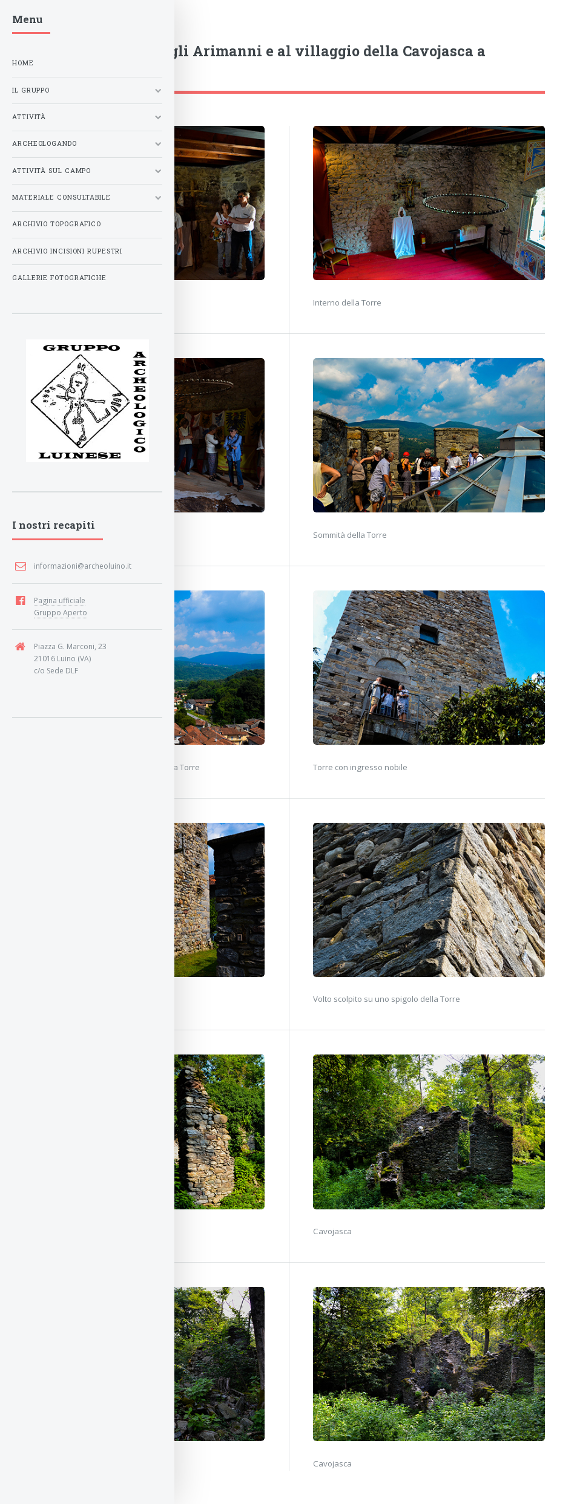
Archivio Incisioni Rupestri (67, 251)
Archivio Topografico (56, 224)
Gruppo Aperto (60, 612)
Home (23, 63)
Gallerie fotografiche (59, 277)
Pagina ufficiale (59, 600)
